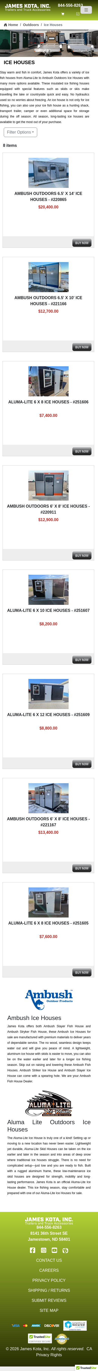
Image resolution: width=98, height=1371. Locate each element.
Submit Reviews (49, 1300)
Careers (49, 1270)
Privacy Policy (49, 1280)
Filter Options (19, 132)
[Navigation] (86, 10)
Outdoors (31, 25)
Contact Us (49, 1260)
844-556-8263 (70, 5)
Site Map (49, 1310)
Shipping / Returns (49, 1290)
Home (11, 25)
